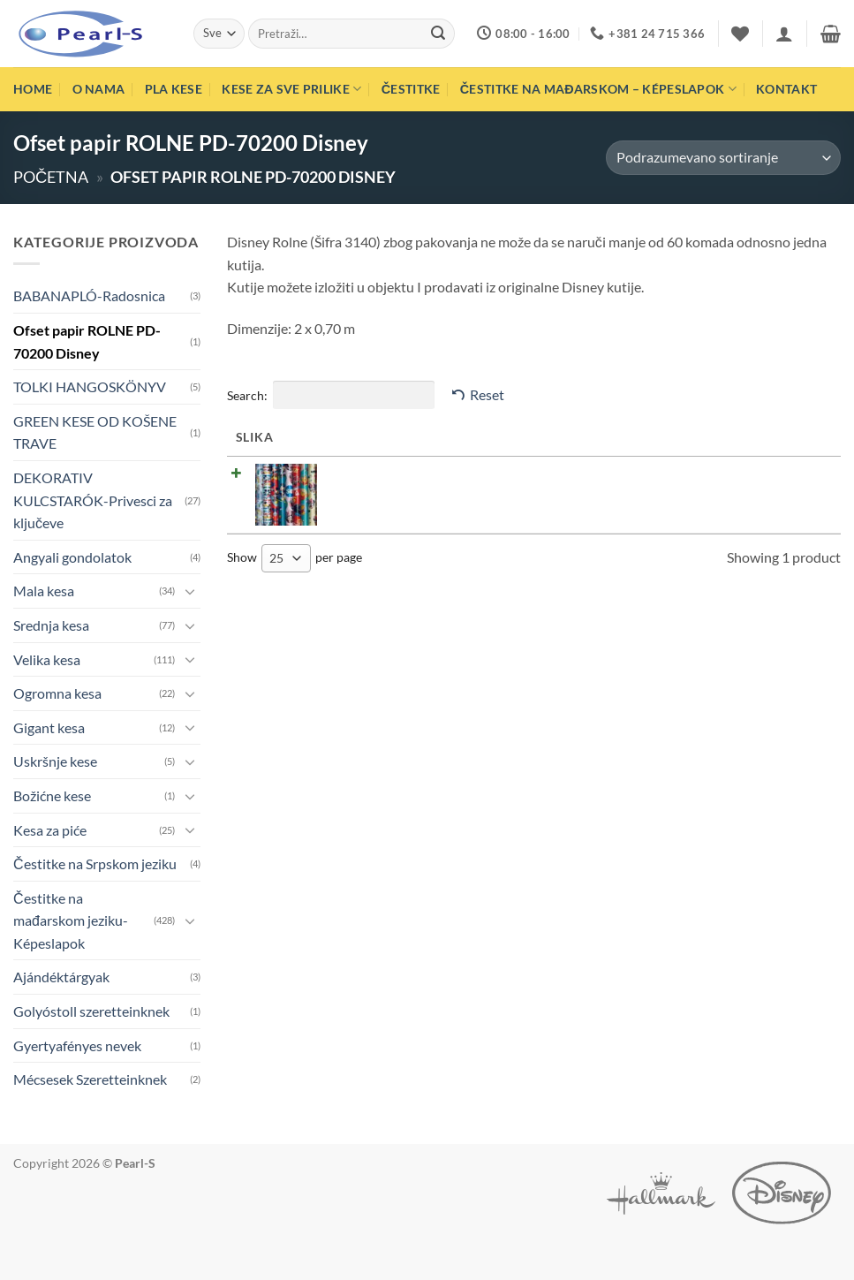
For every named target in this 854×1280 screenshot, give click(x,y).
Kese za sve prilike (291, 88)
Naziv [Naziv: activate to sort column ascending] (336, 436)
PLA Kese (173, 88)
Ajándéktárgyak (61, 976)
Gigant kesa (49, 727)
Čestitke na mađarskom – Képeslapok (598, 88)
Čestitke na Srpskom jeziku (95, 863)
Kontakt (786, 88)
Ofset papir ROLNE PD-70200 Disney (87, 341)
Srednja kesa (51, 625)
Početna (50, 176)
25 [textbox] (276, 556)
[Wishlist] (740, 33)
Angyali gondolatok (72, 557)
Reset (487, 394)
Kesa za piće (50, 830)
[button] (784, 33)
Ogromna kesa (57, 693)
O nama (98, 88)
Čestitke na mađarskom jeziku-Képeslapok (70, 920)
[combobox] (286, 557)
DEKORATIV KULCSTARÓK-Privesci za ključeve (92, 500)
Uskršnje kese (55, 761)
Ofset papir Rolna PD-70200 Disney (413, 471)
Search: (331, 395)
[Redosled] (723, 157)
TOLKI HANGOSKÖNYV (89, 386)
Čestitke (411, 88)
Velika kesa (46, 659)
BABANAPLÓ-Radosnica (89, 295)
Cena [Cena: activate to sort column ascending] (589, 436)
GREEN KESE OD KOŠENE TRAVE (95, 432)
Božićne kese (52, 795)
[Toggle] (189, 591)
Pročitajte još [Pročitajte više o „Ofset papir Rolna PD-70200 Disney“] (771, 479)
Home (32, 88)
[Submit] (438, 34)
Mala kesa (43, 590)
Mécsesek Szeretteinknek (90, 1079)
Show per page (294, 557)
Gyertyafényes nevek (77, 1045)
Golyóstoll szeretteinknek (91, 1011)
